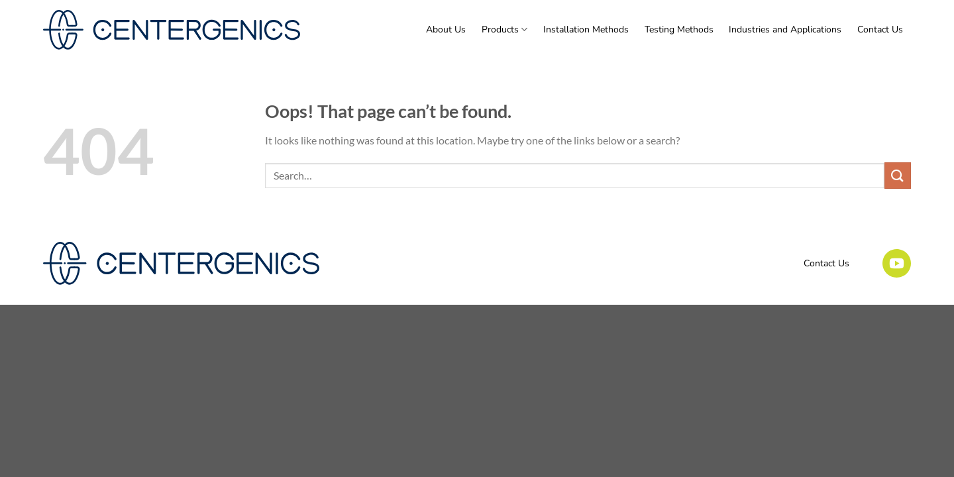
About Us (446, 29)
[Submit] (897, 175)
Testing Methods (679, 29)
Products (504, 29)
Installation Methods (586, 29)
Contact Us (880, 29)
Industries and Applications (785, 29)
